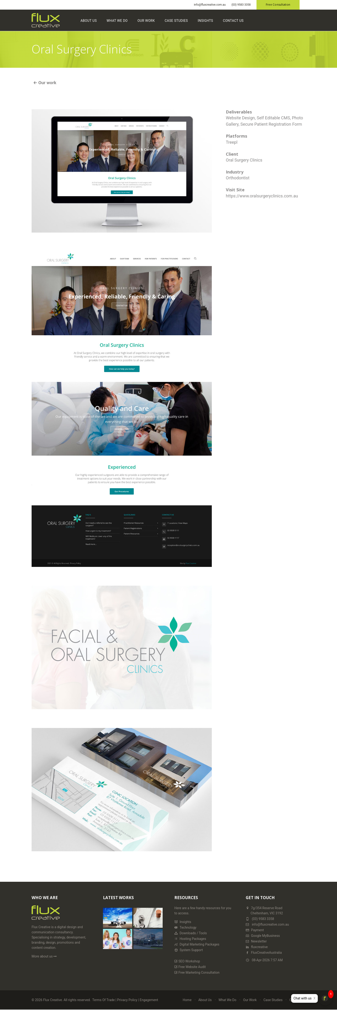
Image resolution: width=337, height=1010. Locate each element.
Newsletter (256, 941)
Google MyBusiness (263, 936)
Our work (46, 82)
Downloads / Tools (190, 933)
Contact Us (233, 21)
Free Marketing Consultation (197, 972)
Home (187, 1000)
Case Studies (176, 21)
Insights (205, 21)
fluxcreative (257, 947)
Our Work (146, 21)
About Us (89, 21)
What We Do (117, 21)
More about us (45, 956)
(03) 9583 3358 (241, 4)
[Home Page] (46, 914)
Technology (185, 927)
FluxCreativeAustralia (264, 952)
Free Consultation (278, 5)
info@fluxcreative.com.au (210, 4)
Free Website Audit (190, 967)
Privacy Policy (127, 1000)
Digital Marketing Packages (196, 944)
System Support (188, 950)
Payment (255, 930)
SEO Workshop (187, 961)
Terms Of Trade (103, 1000)
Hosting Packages (190, 939)
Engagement (149, 1000)
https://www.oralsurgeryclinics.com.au (262, 195)
